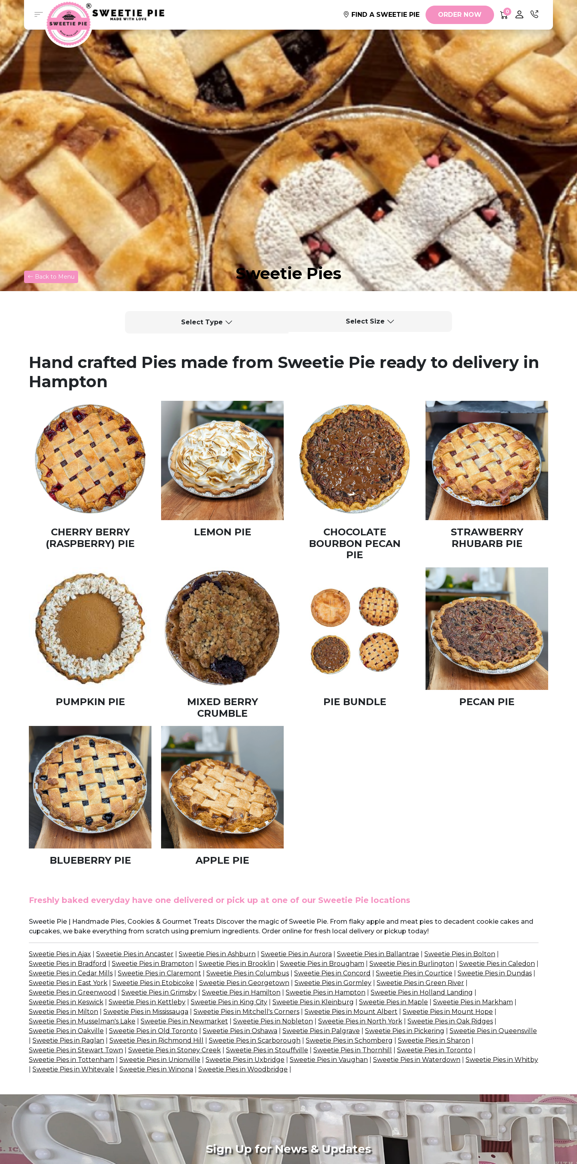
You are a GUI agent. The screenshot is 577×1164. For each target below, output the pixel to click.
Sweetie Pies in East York (68, 983)
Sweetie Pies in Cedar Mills (71, 973)
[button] (38, 14)
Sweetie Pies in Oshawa (240, 1031)
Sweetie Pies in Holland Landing (422, 992)
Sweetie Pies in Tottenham (71, 1059)
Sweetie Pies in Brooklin (237, 963)
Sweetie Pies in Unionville (159, 1059)
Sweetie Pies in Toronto (434, 1050)
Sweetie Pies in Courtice (414, 973)
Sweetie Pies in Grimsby (159, 992)
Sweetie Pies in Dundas (495, 973)
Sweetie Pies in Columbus (247, 973)
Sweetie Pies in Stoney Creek (174, 1050)
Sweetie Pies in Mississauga (145, 1011)
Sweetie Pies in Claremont (159, 973)
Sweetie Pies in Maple (393, 1002)
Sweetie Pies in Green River (420, 983)
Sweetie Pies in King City (229, 1002)
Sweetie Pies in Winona (156, 1069)
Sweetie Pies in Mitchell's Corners (246, 1011)
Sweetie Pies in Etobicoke (153, 983)
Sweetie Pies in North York (360, 1021)
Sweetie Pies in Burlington (411, 963)
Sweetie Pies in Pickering (404, 1031)
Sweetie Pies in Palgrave (321, 1031)
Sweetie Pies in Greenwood (72, 992)
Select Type (202, 322)
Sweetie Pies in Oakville (66, 1031)
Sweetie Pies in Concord (332, 973)
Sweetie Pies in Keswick (66, 1002)
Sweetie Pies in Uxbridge (245, 1059)
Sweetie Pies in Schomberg (349, 1040)
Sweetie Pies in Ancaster (135, 954)
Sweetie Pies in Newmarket (184, 1021)
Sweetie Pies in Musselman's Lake (82, 1021)
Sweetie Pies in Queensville (493, 1031)
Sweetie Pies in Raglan (68, 1040)
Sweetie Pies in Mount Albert (351, 1011)
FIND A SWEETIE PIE (381, 14)
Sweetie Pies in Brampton (153, 963)
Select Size (365, 321)
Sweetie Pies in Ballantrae (378, 954)
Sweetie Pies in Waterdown (416, 1059)
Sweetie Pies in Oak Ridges (450, 1021)
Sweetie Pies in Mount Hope (448, 1011)
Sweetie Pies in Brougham (322, 963)
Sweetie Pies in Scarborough (255, 1040)
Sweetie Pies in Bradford (68, 963)
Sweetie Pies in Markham (473, 1002)
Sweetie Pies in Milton (63, 1011)
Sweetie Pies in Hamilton (241, 992)
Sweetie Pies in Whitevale (73, 1069)
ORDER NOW (460, 14)
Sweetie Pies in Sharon (434, 1040)
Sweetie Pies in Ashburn (217, 954)
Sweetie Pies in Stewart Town (76, 1050)
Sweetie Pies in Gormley (333, 983)
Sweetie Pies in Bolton (459, 954)
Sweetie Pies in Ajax (60, 954)
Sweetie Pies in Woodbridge (243, 1069)
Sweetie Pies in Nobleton (273, 1021)
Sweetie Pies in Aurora (296, 954)
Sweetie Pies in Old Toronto (153, 1031)
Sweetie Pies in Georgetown (244, 983)
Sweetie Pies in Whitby (502, 1059)
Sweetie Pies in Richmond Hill (156, 1040)
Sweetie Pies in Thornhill (352, 1050)
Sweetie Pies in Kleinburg (313, 1002)
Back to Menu (51, 276)
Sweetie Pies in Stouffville (267, 1050)
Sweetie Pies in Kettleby (147, 1002)
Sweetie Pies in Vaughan (329, 1059)
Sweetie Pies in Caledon (497, 963)
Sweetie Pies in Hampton (325, 992)
